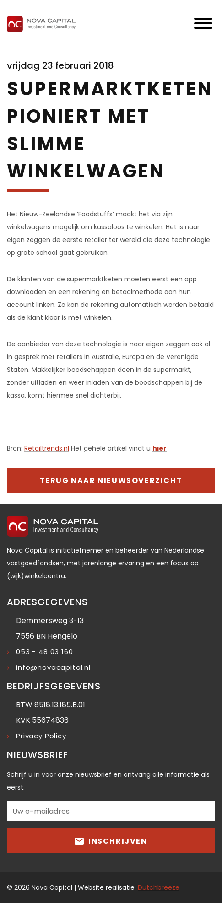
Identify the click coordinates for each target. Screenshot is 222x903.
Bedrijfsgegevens (54, 686)
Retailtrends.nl (46, 448)
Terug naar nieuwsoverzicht (111, 480)
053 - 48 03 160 (44, 651)
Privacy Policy (41, 736)
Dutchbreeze (158, 887)
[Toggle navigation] (203, 24)
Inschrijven (111, 840)
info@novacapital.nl (53, 667)
